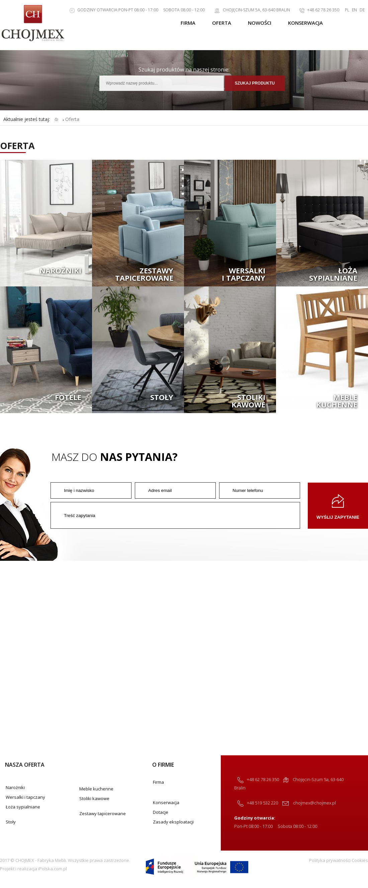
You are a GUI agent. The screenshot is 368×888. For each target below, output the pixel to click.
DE (362, 10)
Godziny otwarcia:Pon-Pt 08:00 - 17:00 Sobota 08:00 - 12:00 (134, 10)
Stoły (161, 397)
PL (347, 10)
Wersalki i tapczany (25, 797)
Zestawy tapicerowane (102, 813)
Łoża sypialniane (23, 807)
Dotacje (160, 812)
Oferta (221, 22)
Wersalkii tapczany (243, 274)
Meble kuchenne (96, 789)
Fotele (68, 397)
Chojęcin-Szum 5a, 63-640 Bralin (248, 10)
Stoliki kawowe (94, 798)
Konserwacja (305, 22)
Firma (188, 22)
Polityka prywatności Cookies (338, 860)
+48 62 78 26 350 (316, 10)
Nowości (259, 22)
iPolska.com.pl (52, 869)
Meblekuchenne (336, 400)
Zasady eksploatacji (173, 822)
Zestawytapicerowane (144, 274)
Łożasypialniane (333, 274)
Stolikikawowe (248, 400)
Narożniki (60, 270)
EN (354, 10)
